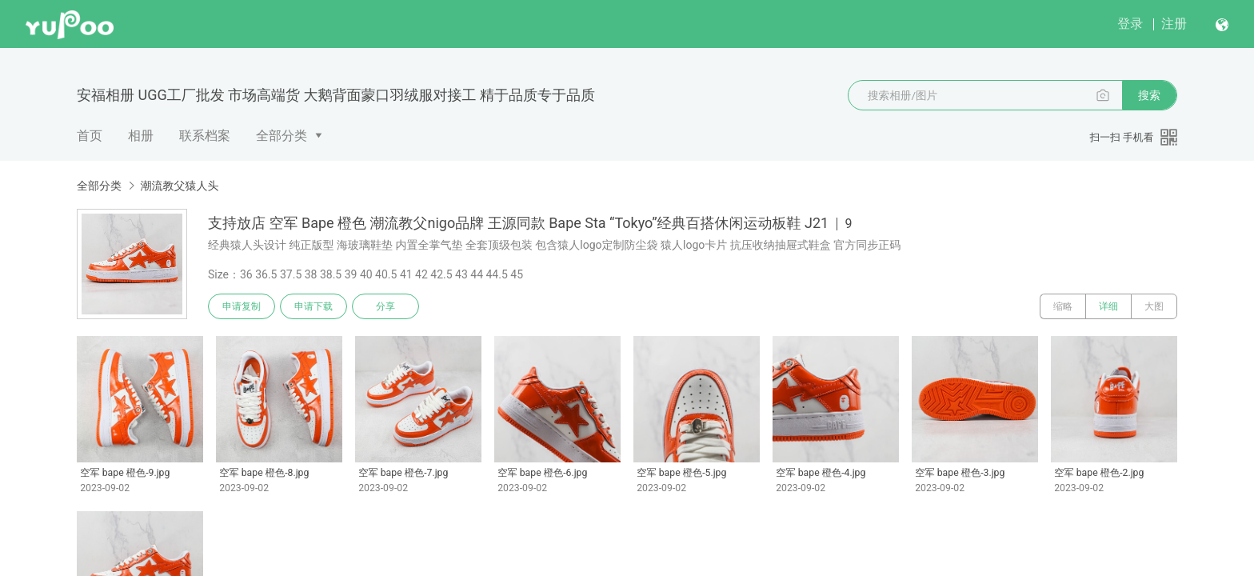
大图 (1154, 306)
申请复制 (241, 306)
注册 (1174, 23)
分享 (385, 306)
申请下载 (313, 306)
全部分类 (281, 135)
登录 (1130, 23)
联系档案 (204, 135)
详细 (1108, 306)
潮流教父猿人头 (179, 185)
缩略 (1062, 306)
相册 (141, 135)
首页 (89, 135)
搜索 (1149, 95)
